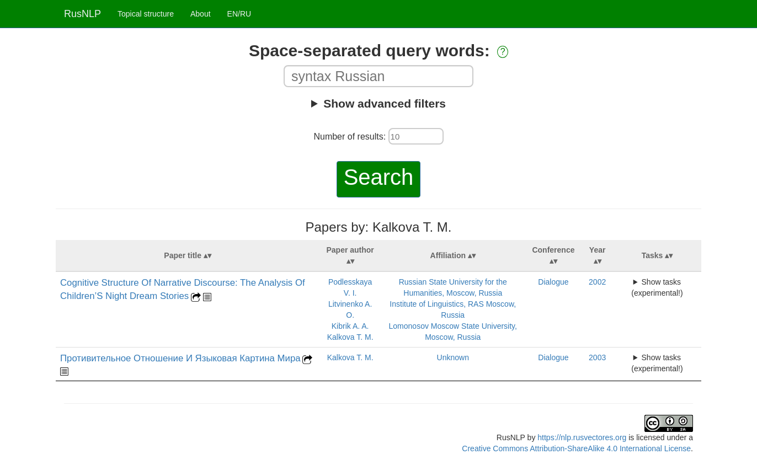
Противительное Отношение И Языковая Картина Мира (180, 358)
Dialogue (553, 281)
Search (379, 177)
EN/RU (239, 13)
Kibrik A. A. (350, 326)
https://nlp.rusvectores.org (581, 437)
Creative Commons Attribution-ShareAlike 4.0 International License (576, 448)
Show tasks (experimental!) (657, 287)
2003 (597, 357)
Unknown (453, 357)
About (200, 13)
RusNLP (82, 13)
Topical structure (146, 13)
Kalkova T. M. (350, 337)
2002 (597, 281)
